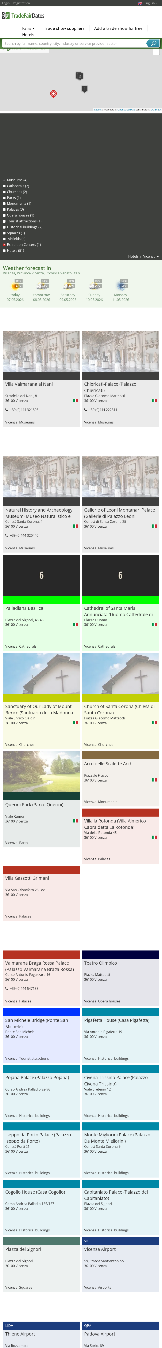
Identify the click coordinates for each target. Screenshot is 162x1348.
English (151, 3)
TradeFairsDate (23, 15)
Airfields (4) (16, 238)
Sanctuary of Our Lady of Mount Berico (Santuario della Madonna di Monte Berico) (118, 627)
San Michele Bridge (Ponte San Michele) (36, 940)
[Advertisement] (81, 143)
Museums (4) (17, 180)
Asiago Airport (19, 1309)
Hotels (28, 34)
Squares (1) (16, 233)
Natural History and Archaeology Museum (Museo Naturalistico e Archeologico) (39, 512)
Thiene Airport (20, 1252)
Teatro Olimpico (100, 881)
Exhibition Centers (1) (24, 244)
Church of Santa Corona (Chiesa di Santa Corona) (40, 684)
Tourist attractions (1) (24, 221)
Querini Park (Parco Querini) (113, 682)
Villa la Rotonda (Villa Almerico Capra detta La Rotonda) (115, 741)
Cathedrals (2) (18, 186)
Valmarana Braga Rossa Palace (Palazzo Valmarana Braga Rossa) (39, 883)
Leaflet (97, 109)
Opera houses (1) (20, 215)
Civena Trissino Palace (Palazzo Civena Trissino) (116, 998)
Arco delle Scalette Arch (29, 739)
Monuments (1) (19, 203)
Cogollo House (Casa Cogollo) (35, 1110)
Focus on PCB (95, 1335)
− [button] (156, 51)
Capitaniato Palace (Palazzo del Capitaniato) (116, 1112)
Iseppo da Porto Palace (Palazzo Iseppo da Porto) (38, 1055)
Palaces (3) (15, 209)
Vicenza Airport (100, 1167)
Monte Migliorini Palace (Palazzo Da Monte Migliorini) (117, 1055)
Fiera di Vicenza (100, 1309)
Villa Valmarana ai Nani (29, 384)
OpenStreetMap (126, 109)
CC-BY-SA (156, 109)
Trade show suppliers (64, 28)
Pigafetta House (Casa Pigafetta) (116, 938)
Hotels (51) (15, 250)
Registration (21, 3)
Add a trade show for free (118, 28)
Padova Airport (99, 1252)
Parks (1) (14, 197)
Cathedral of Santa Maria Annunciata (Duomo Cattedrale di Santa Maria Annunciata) (118, 569)
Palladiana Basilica (24, 608)
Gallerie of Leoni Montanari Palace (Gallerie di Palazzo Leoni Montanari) (119, 512)
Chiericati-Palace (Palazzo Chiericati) (110, 386)
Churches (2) (17, 191)
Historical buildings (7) (24, 227)
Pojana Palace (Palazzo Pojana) (37, 995)
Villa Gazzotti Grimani (27, 796)
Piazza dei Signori (23, 1167)
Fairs (28, 28)
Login (6, 3)
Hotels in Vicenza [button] (141, 256)
